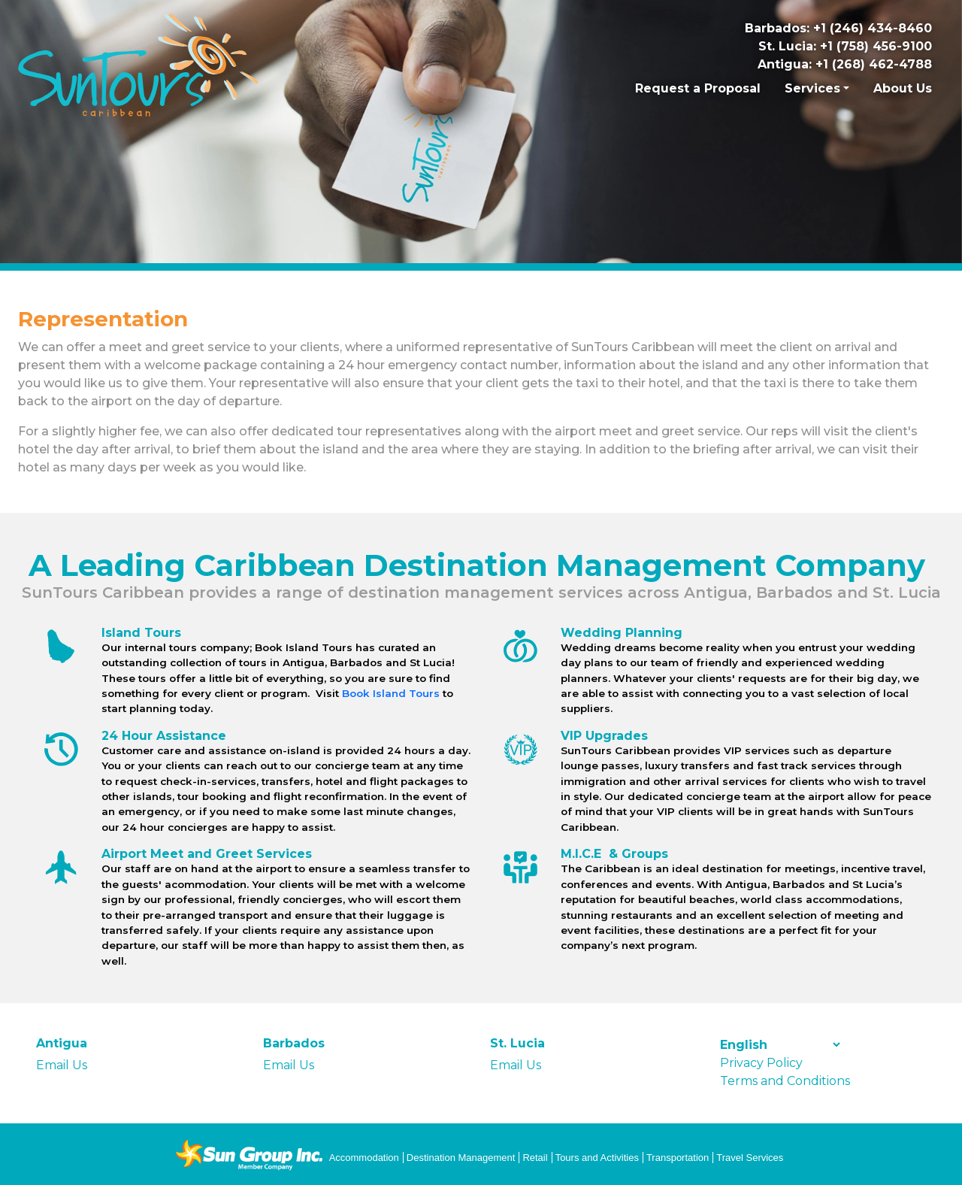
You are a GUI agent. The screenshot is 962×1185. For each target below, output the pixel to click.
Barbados (294, 1043)
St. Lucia (517, 1043)
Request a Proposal (698, 88)
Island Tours (141, 633)
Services (812, 88)
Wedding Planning (621, 633)
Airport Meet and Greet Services (206, 854)
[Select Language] (780, 1045)
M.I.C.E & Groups (614, 854)
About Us (902, 88)
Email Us (61, 1065)
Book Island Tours (391, 693)
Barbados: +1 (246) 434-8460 (838, 28)
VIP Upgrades (604, 736)
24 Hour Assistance (163, 736)
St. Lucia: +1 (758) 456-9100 (845, 46)
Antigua (61, 1043)
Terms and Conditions (785, 1081)
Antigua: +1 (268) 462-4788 (845, 64)
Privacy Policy (761, 1063)
